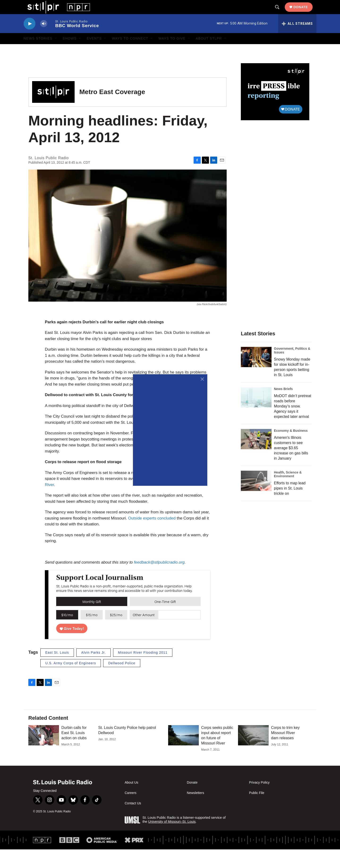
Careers (130, 803)
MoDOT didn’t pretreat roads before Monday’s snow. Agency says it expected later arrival (292, 416)
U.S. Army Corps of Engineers (70, 674)
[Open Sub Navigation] (56, 49)
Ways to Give (172, 49)
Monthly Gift (91, 612)
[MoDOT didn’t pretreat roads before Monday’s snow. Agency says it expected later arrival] (256, 408)
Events (94, 49)
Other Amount (144, 625)
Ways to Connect (130, 49)
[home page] (55, 12)
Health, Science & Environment (288, 485)
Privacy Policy (259, 793)
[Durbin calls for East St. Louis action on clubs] (43, 746)
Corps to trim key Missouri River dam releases (285, 743)
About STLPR (209, 49)
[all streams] (297, 34)
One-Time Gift (165, 612)
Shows (69, 49)
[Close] (202, 379)
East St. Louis (57, 663)
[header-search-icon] (280, 12)
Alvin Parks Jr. (93, 663)
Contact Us (133, 814)
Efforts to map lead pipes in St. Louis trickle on (290, 499)
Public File (256, 803)
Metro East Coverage (112, 102)
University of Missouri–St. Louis (172, 832)
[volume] (44, 34)
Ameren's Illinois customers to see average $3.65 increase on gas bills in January (291, 458)
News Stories (38, 49)
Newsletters (195, 803)
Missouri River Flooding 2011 (142, 663)
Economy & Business (291, 441)
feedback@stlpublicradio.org (159, 573)
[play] (29, 34)
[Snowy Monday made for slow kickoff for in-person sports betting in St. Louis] (256, 367)
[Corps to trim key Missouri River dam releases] (253, 746)
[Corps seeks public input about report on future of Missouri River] (183, 746)
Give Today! (72, 639)
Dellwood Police (121, 674)
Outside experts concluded (151, 529)
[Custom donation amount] (179, 625)
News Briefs (283, 399)
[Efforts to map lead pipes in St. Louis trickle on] (256, 491)
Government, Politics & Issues (292, 361)
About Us (131, 793)
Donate (304, 12)
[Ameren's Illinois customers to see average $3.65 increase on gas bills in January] (256, 450)
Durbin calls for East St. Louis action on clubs (74, 743)
